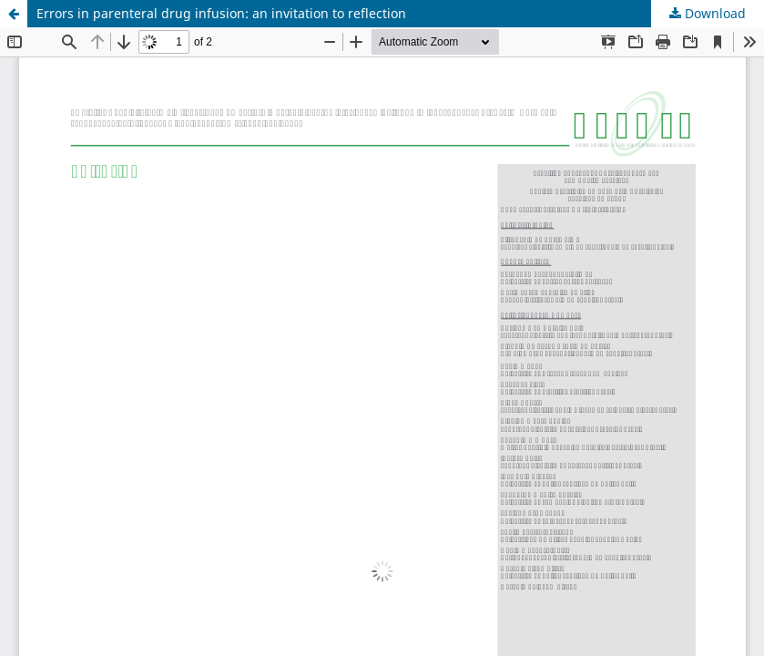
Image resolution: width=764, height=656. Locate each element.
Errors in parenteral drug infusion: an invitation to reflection (221, 13)
